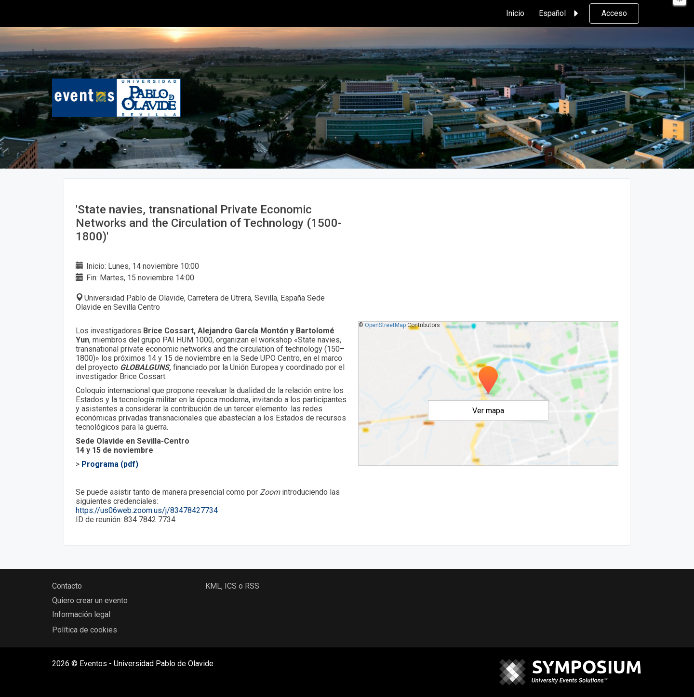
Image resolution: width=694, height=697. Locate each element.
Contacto (67, 586)
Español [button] (560, 13)
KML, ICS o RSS (232, 586)
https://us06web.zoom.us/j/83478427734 (148, 510)
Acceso (614, 13)
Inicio (515, 13)
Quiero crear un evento (90, 600)
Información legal (81, 614)
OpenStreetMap (385, 325)
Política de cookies (84, 629)
